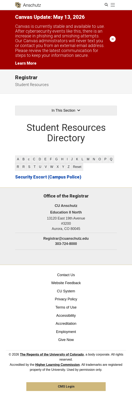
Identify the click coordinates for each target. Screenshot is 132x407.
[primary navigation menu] (113, 5)
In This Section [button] (66, 110)
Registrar (26, 77)
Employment (66, 332)
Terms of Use (66, 307)
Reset (77, 166)
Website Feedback (66, 283)
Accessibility (66, 316)
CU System (66, 291)
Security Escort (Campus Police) (48, 176)
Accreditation (66, 324)
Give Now (66, 340)
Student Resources (32, 84)
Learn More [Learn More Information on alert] (25, 63)
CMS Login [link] (66, 386)
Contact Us (66, 275)
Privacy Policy (66, 299)
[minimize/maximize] (112, 38)
